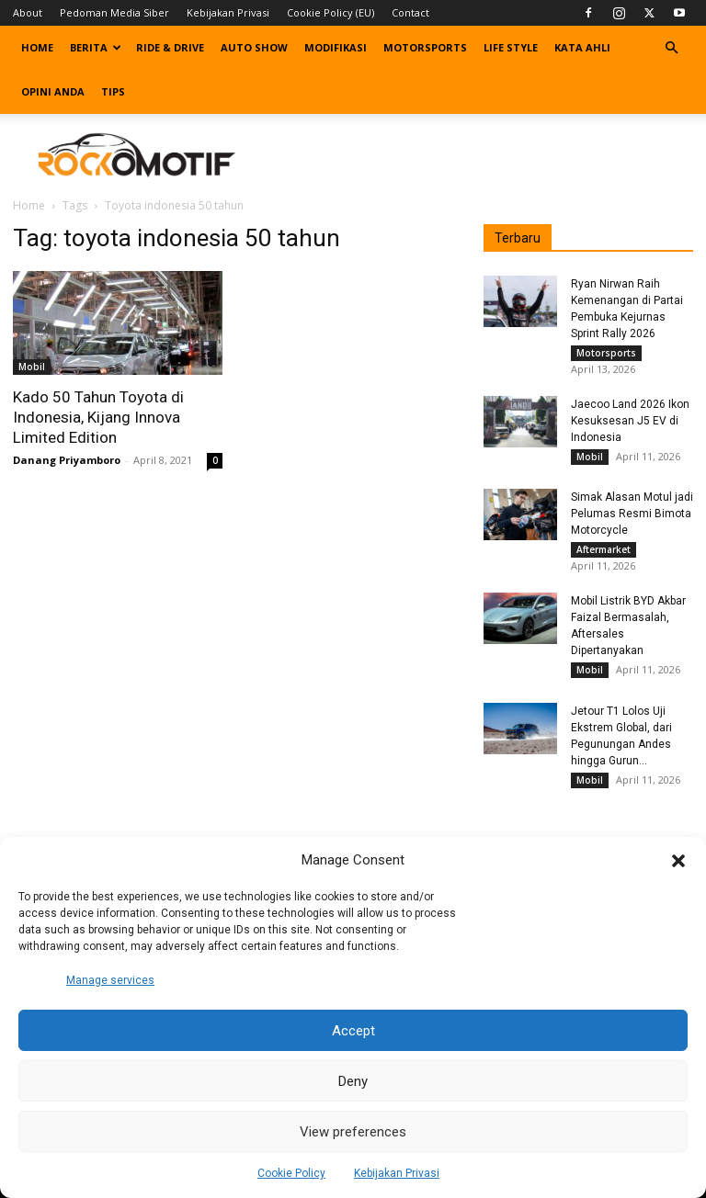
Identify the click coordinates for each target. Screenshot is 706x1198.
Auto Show (254, 47)
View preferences (353, 1132)
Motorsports (425, 47)
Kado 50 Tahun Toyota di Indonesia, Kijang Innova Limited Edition (98, 417)
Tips (113, 91)
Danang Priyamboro (66, 460)
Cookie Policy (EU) (330, 12)
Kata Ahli (582, 47)
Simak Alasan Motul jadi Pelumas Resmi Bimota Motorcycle (632, 522)
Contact (410, 12)
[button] (678, 861)
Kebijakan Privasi (396, 1173)
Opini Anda (53, 91)
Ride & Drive (170, 47)
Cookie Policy (291, 1173)
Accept (353, 1031)
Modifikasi (335, 47)
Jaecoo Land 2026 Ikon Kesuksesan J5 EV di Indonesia (630, 424)
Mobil (31, 366)
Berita (95, 47)
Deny (353, 1081)
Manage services (110, 980)
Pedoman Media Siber (114, 12)
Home (37, 47)
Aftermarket (603, 557)
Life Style (511, 47)
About (27, 12)
